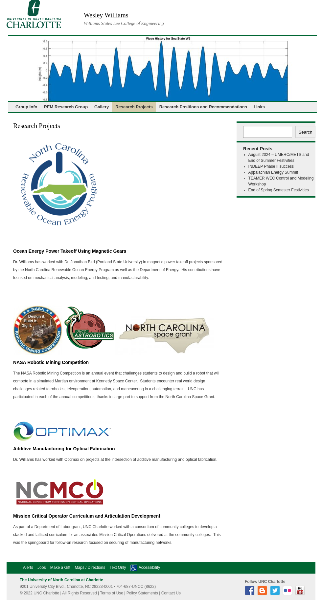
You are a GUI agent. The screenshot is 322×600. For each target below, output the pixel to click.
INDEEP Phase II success (271, 166)
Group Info (26, 106)
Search (305, 132)
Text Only (117, 567)
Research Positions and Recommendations (203, 106)
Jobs (41, 567)
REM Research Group (66, 106)
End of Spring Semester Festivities (278, 190)
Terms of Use (111, 593)
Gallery (101, 106)
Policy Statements (142, 593)
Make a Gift (60, 567)
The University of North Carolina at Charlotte (61, 580)
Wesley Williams (106, 15)
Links (259, 106)
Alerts (28, 567)
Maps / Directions (90, 567)
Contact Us (171, 593)
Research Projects (133, 106)
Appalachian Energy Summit (273, 172)
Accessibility (149, 567)
